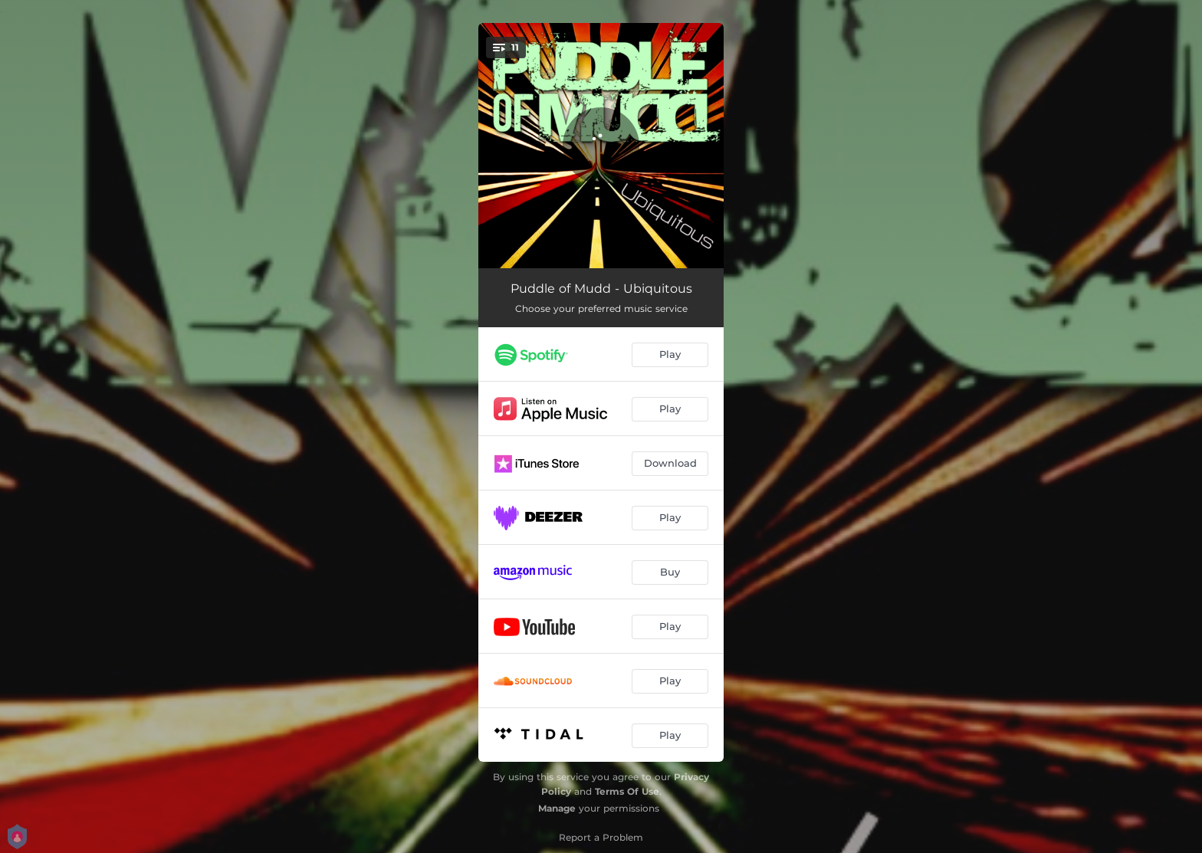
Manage (557, 808)
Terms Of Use (627, 791)
